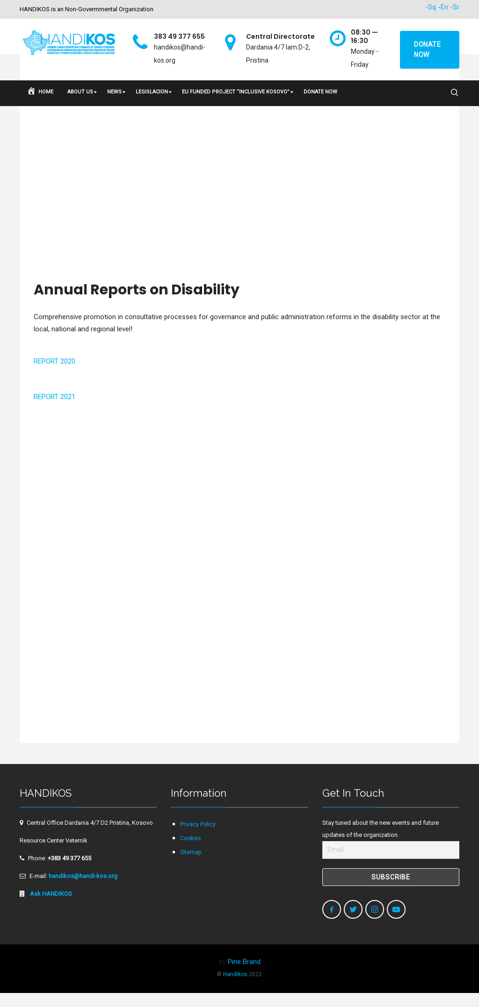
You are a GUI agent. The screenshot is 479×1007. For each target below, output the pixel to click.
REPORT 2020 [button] (54, 375)
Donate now (427, 49)
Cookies (190, 852)
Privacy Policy (198, 838)
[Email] (390, 864)
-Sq (430, 7)
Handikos (235, 988)
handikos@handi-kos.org (83, 889)
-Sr (454, 7)
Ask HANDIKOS (50, 907)
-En (443, 7)
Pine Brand (244, 975)
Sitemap (190, 866)
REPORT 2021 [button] (54, 411)
